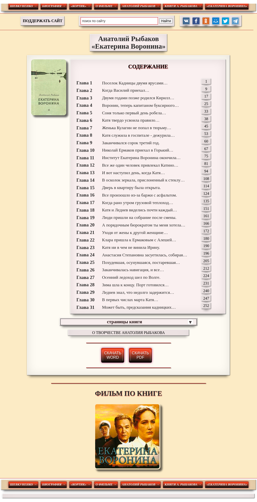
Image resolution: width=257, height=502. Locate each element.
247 (206, 298)
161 (206, 216)
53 (206, 134)
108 (206, 179)
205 (206, 261)
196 (206, 253)
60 (206, 141)
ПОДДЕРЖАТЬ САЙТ (43, 21)
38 (206, 119)
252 (206, 306)
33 (206, 111)
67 (206, 149)
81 (206, 163)
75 (206, 156)
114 (206, 186)
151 (206, 208)
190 (206, 246)
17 (206, 96)
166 (206, 223)
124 (206, 193)
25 (206, 104)
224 (206, 276)
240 (206, 291)
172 (206, 231)
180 (206, 238)
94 (206, 171)
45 (206, 126)
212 (206, 268)
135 (206, 201)
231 (206, 283)
